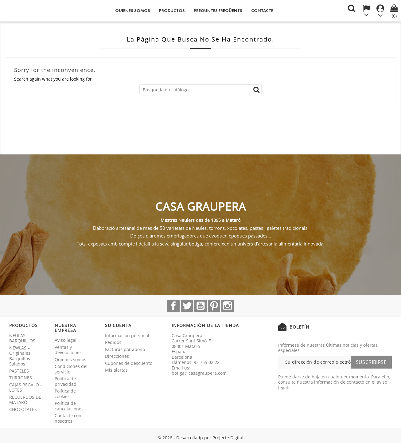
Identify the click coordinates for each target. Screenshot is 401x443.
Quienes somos (132, 10)
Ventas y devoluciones (68, 350)
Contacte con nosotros (68, 418)
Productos (172, 10)
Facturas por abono (125, 349)
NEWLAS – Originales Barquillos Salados (19, 356)
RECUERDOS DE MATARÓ (25, 399)
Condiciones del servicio (71, 369)
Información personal (127, 335)
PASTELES (19, 371)
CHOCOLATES (23, 409)
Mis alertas (116, 370)
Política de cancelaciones (69, 406)
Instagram (227, 306)
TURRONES (20, 378)
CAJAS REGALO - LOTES (25, 387)
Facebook (173, 306)
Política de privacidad (65, 381)
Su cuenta (118, 325)
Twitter (187, 306)
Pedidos (113, 342)
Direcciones (117, 356)
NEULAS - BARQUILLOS (22, 338)
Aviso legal (65, 340)
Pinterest (214, 306)
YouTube (200, 306)
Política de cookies (65, 393)
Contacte (262, 10)
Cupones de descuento (128, 363)
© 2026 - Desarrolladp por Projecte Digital (200, 438)
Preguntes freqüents (218, 10)
